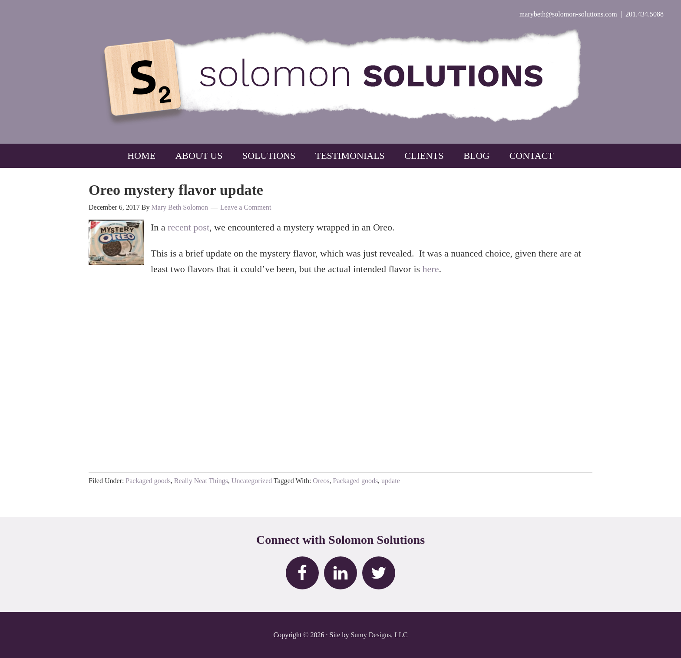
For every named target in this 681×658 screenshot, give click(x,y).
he (427, 268)
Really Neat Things (201, 480)
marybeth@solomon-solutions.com (568, 14)
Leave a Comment (245, 207)
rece (176, 227)
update (390, 480)
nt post (196, 227)
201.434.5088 (644, 14)
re (435, 268)
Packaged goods (148, 480)
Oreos (321, 480)
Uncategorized (251, 480)
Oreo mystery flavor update (176, 190)
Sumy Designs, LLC (378, 634)
